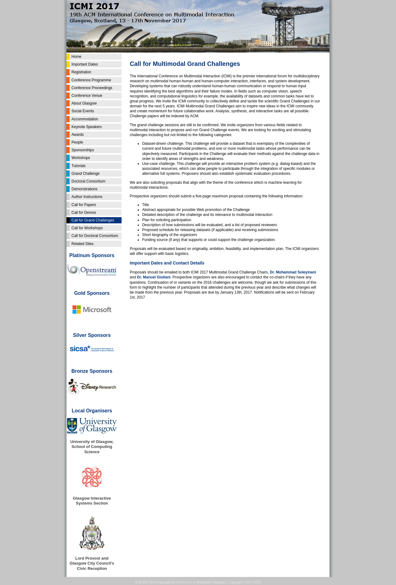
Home (76, 56)
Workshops (80, 158)
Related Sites (82, 244)
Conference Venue (86, 95)
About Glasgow (84, 103)
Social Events (82, 111)
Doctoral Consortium (88, 181)
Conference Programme (91, 80)
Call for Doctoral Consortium (94, 236)
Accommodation (84, 119)
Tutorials (78, 166)
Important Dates (84, 64)
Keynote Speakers (86, 127)
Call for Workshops (87, 228)
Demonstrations (84, 189)
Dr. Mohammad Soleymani (293, 272)
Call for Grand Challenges (92, 220)
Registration (81, 72)
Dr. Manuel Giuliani (153, 277)
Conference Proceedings (91, 88)
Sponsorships (82, 150)
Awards (77, 134)
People (77, 142)
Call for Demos (83, 212)
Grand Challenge (85, 173)
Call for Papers (83, 205)
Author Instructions (86, 197)
